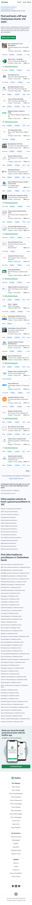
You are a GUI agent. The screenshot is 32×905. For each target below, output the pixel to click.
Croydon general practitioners (9, 534)
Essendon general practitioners (9, 520)
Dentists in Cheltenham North (9, 622)
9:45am (17, 451)
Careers (16, 866)
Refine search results (8, 37)
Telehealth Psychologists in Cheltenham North (13, 584)
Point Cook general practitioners (9, 511)
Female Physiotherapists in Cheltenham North (13, 590)
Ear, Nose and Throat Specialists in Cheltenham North (15, 636)
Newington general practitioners (9, 540)
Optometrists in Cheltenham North (10, 665)
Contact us (16, 870)
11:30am (19, 237)
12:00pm (11, 70)
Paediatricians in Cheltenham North (10, 674)
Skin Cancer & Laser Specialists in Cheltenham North (15, 707)
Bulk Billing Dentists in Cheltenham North (12, 570)
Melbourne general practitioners (9, 549)
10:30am (9, 165)
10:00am (12, 139)
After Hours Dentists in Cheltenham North (12, 564)
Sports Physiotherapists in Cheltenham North (13, 713)
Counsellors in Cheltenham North (9, 613)
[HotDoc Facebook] (13, 886)
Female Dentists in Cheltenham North (11, 587)
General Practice (16, 837)
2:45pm (17, 366)
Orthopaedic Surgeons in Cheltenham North (12, 668)
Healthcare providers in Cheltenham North (12, 721)
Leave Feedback (16, 827)
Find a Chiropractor (16, 800)
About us (16, 863)
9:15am (13, 82)
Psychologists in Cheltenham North (10, 695)
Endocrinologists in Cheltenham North (11, 639)
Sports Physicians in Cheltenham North (11, 710)
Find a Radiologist (16, 817)
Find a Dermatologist (16, 814)
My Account (16, 820)
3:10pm (17, 94)
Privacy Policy (16, 876)
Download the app (16, 766)
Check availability (16, 379)
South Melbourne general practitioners (11, 537)
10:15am (17, 106)
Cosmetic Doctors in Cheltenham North (11, 610)
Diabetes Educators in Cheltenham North (12, 630)
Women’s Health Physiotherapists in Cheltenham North (15, 718)
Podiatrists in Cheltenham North (9, 690)
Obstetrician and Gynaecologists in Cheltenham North (15, 659)
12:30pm (11, 151)
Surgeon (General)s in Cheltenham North (11, 716)
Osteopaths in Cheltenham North (9, 671)
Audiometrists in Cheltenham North (10, 599)
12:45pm (17, 125)
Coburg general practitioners (8, 517)
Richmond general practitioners (9, 531)
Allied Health (16, 840)
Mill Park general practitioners (9, 523)
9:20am (10, 299)
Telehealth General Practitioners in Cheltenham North (15, 579)
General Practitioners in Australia (8, 6)
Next (27, 471)
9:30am (20, 82)
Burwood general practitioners (9, 529)
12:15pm (19, 70)
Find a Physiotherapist (16, 793)
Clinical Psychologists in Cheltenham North (12, 607)
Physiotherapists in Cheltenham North (11, 682)
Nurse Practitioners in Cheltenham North (12, 656)
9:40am (19, 406)
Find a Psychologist (16, 803)
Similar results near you (16, 478)
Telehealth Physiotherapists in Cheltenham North (13, 581)
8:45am (10, 106)
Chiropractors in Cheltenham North (10, 604)
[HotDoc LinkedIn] (16, 886)
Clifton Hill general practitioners (9, 526)
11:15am (19, 54)
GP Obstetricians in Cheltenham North (11, 648)
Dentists (16, 843)
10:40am (20, 311)
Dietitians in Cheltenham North (9, 633)
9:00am (17, 191)
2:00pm (9, 323)
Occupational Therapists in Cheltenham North (13, 662)
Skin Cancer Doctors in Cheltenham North (12, 704)
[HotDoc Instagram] (19, 886)
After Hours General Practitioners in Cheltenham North (15, 567)
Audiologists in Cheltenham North (10, 596)
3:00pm (9, 94)
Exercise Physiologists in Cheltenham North (12, 642)
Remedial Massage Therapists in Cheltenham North (14, 701)
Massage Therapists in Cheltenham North (12, 650)
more (28, 54)
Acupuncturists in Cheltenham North (10, 593)
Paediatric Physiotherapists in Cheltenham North (13, 676)
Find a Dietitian (16, 807)
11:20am (9, 434)
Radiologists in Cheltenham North (10, 698)
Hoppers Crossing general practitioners (11, 508)
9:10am (12, 351)
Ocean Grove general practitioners (10, 514)
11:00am (20, 206)
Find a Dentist (16, 790)
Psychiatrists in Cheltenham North (10, 692)
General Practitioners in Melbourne (10, 490)
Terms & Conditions (16, 873)
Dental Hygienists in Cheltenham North (11, 616)
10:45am (11, 54)
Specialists (16, 847)
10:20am (12, 311)
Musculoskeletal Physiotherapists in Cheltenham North (15, 653)
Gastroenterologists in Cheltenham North (11, 645)
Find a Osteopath (16, 810)
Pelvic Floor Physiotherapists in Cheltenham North (14, 679)
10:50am (17, 299)
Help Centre (16, 824)
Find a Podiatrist (16, 797)
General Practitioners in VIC (7, 8)
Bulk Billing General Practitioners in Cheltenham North (15, 573)
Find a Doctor (16, 787)
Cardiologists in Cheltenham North (10, 602)
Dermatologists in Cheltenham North (10, 627)
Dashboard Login (16, 850)
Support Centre (16, 853)
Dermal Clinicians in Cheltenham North (11, 625)
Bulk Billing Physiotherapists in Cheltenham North (14, 576)
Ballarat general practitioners (8, 543)
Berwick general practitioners (8, 546)
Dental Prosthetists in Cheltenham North (11, 619)
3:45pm (17, 222)
